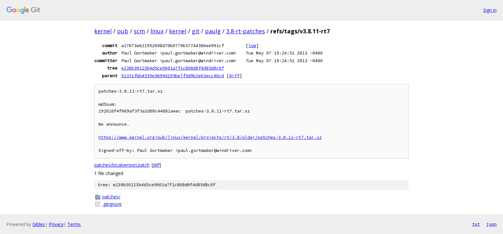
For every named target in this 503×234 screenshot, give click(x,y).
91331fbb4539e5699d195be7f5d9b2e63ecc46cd (172, 76)
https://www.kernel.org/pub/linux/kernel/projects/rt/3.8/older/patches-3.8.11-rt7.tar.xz (210, 137)
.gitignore (112, 204)
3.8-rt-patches (245, 31)
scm (139, 31)
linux (157, 31)
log (252, 45)
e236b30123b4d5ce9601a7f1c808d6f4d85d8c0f (172, 68)
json (491, 224)
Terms (74, 224)
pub (122, 31)
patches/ (111, 197)
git (196, 31)
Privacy (56, 224)
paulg (213, 31)
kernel (103, 31)
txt (476, 224)
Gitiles (38, 224)
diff (234, 76)
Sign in (490, 10)
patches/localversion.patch (121, 165)
